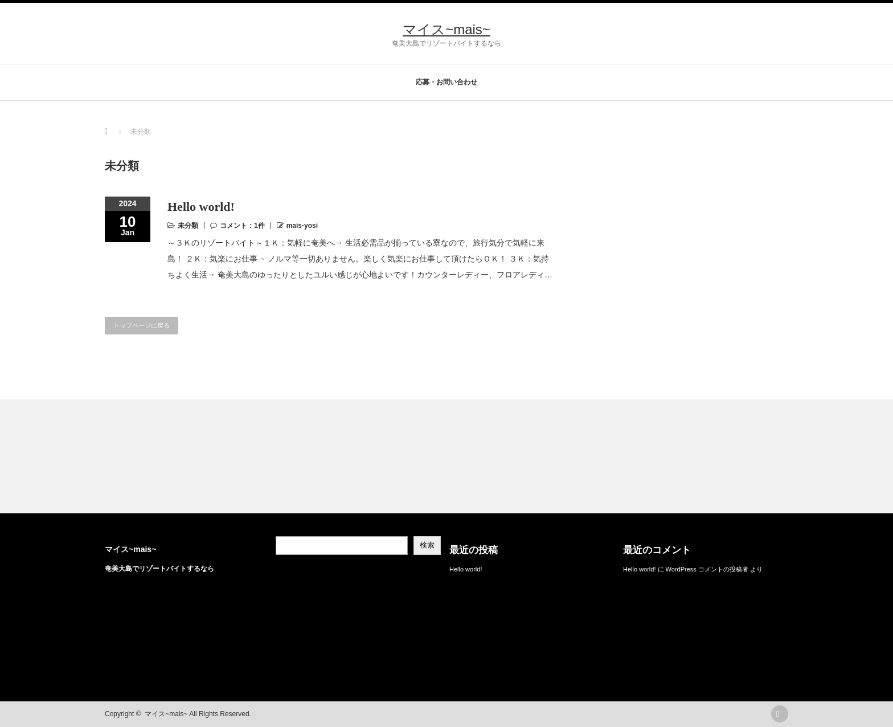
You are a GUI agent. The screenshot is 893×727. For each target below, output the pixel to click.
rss (779, 713)
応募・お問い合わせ (446, 82)
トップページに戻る (141, 325)
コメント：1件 (242, 226)
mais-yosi (302, 226)
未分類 (188, 226)
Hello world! (201, 206)
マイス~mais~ (446, 29)
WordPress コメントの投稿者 (707, 569)
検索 (427, 545)
